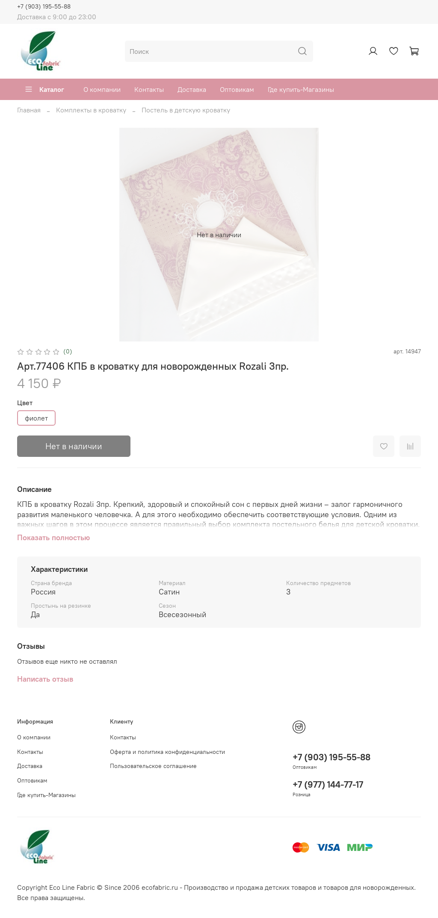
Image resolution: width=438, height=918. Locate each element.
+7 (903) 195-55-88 (44, 6)
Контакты (149, 89)
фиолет (36, 418)
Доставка (192, 89)
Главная (29, 110)
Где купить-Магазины (301, 89)
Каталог (44, 89)
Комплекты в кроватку (91, 110)
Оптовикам (237, 89)
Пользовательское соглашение (153, 766)
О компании (102, 89)
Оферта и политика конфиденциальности (167, 752)
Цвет (25, 403)
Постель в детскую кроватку (186, 110)
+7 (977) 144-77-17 (328, 784)
